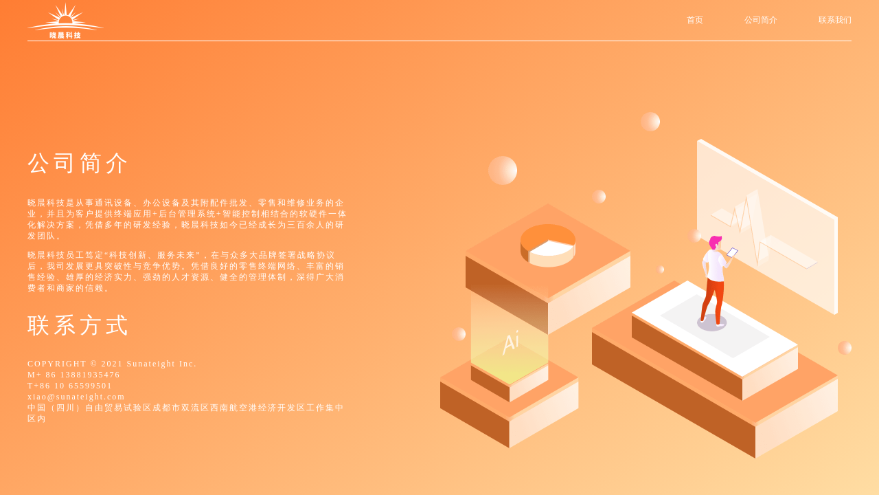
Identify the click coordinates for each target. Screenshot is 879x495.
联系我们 (835, 20)
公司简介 (760, 20)
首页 (695, 20)
